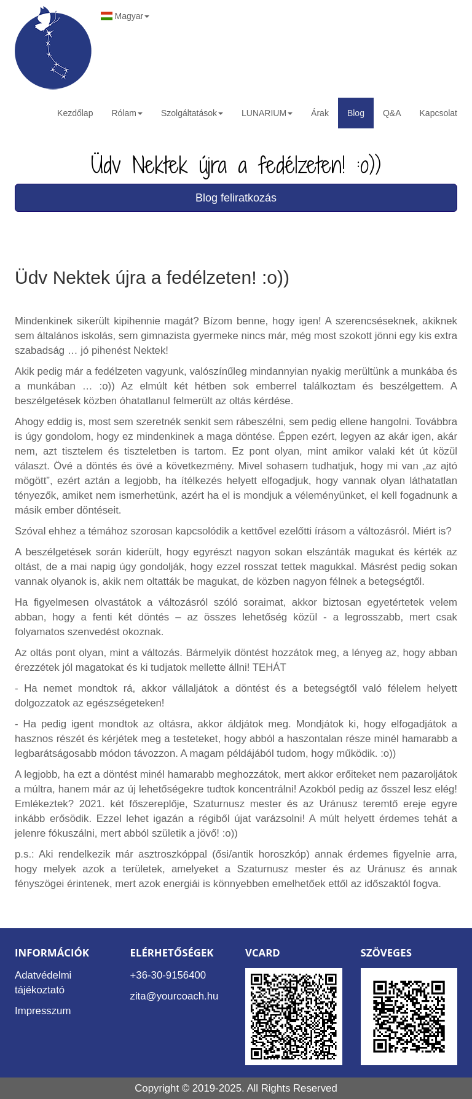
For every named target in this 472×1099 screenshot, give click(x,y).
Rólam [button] (126, 113)
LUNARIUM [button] (267, 113)
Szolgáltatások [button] (192, 113)
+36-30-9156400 (168, 975)
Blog (355, 113)
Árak (320, 113)
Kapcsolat (438, 113)
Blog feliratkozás (236, 198)
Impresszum (43, 1011)
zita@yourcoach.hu (174, 996)
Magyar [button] (125, 16)
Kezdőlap (75, 113)
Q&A (392, 113)
